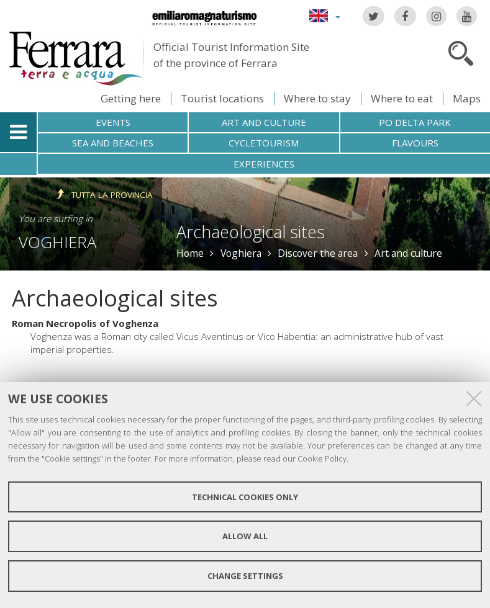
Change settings (245, 575)
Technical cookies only (245, 497)
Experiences (264, 164)
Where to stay (317, 98)
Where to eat (402, 98)
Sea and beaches (112, 142)
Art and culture (264, 122)
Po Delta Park (415, 122)
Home (190, 253)
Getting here (131, 98)
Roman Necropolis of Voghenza (85, 323)
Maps (467, 98)
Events (113, 122)
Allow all (245, 536)
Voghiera (57, 242)
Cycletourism (264, 142)
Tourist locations (222, 98)
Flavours (415, 142)
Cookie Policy (322, 458)
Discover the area (318, 253)
